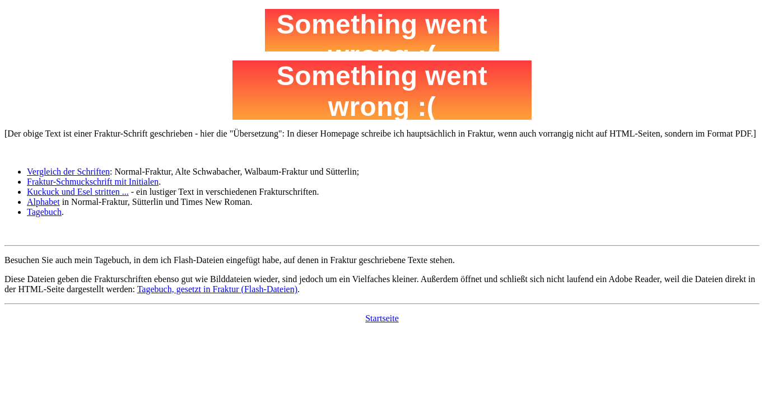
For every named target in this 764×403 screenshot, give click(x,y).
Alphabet (43, 202)
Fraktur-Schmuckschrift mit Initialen (93, 181)
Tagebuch (44, 212)
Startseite (382, 318)
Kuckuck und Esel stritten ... (78, 191)
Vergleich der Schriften (68, 171)
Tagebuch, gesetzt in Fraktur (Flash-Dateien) (217, 289)
